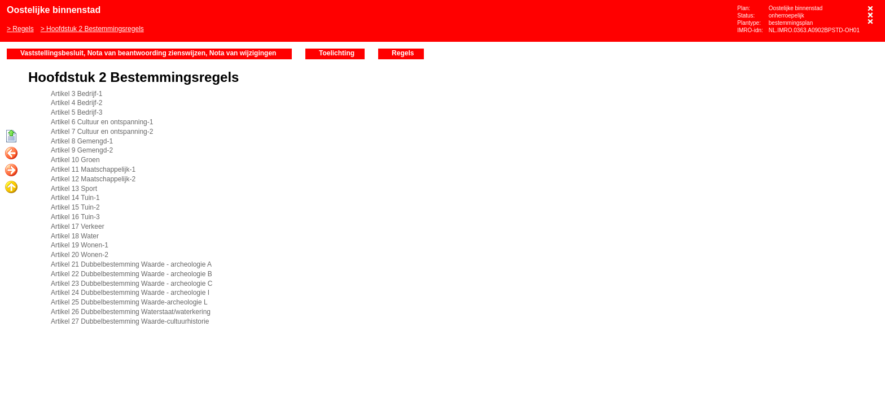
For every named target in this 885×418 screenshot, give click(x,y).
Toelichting (336, 53)
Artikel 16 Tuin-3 (75, 217)
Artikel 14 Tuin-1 (75, 198)
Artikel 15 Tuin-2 (75, 207)
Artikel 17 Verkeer (77, 226)
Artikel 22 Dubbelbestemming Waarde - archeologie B (131, 274)
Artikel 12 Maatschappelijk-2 (93, 179)
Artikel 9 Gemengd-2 (82, 150)
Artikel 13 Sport (74, 189)
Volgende (11, 170)
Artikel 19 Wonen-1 (79, 245)
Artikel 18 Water (75, 236)
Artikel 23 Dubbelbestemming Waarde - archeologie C (131, 284)
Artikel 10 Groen (75, 160)
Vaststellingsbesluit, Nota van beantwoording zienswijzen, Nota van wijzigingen (148, 53)
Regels (22, 29)
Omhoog (11, 187)
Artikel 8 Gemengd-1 (82, 141)
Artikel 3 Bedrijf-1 (76, 94)
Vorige (11, 153)
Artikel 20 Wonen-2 (79, 255)
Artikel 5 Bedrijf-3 (76, 112)
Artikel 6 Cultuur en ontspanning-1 (102, 122)
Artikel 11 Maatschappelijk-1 (93, 169)
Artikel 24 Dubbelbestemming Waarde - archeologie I (130, 293)
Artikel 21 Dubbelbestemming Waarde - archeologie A (131, 264)
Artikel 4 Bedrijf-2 (76, 103)
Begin (11, 136)
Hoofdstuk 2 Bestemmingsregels (95, 29)
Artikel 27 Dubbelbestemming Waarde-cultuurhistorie (130, 321)
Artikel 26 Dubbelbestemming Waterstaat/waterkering (131, 312)
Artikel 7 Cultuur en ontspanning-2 (102, 132)
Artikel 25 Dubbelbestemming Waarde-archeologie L (129, 302)
